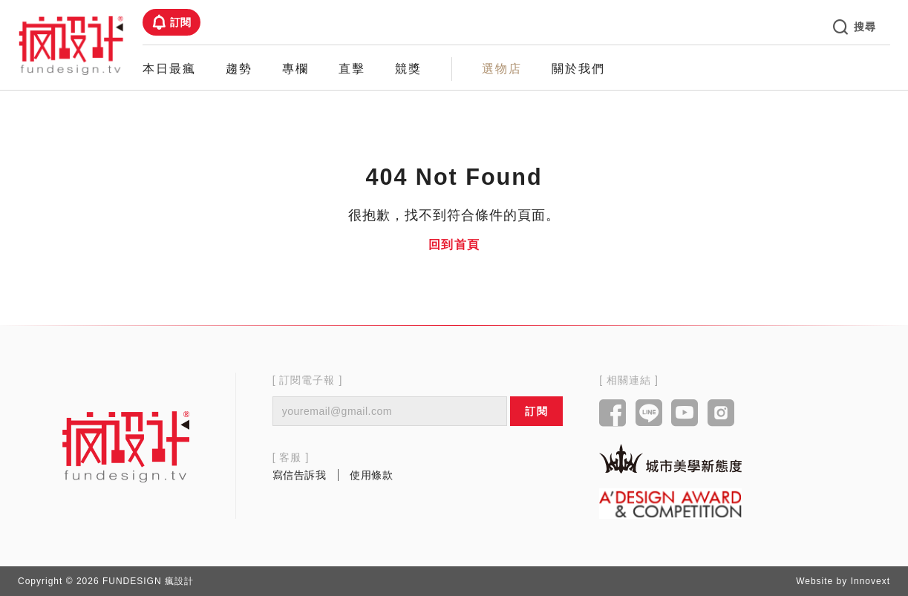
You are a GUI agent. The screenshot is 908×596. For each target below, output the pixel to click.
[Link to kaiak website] (670, 458)
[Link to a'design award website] (670, 503)
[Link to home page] (126, 446)
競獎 (408, 68)
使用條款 (371, 475)
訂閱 (171, 22)
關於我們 (578, 68)
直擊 (352, 68)
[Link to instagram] (721, 414)
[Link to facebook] (613, 414)
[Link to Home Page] (71, 44)
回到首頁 (454, 244)
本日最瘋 (169, 68)
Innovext (870, 581)
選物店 (502, 68)
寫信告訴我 (299, 475)
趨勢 (239, 68)
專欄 (295, 68)
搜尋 (854, 26)
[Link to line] (649, 414)
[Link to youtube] (685, 414)
